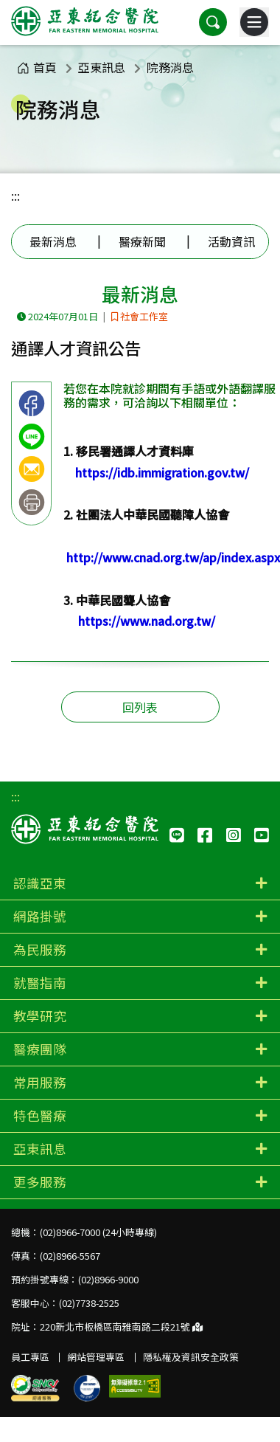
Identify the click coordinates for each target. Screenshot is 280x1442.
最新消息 (53, 241)
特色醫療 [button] (39, 1115)
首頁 (37, 67)
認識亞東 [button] (39, 883)
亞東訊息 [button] (39, 1148)
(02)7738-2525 (89, 1303)
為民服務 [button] (39, 949)
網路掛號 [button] (39, 916)
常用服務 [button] (39, 1082)
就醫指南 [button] (39, 982)
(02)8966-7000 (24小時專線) (98, 1232)
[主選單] (254, 22)
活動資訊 (231, 241)
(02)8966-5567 (70, 1256)
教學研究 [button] (39, 1016)
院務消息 (170, 67)
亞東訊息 (101, 67)
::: (15, 195)
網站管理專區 (96, 1357)
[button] (213, 22)
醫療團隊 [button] (39, 1049)
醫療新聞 (142, 241)
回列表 (140, 707)
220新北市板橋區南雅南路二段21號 (121, 1326)
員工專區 (30, 1357)
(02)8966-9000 (108, 1279)
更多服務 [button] (39, 1182)
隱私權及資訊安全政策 (191, 1357)
